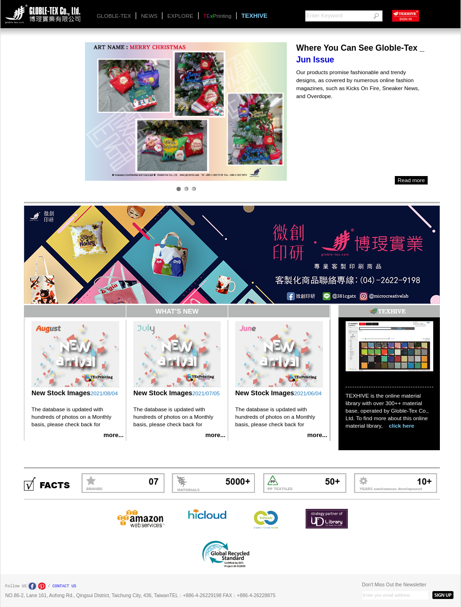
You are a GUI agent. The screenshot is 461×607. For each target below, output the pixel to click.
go (376, 16)
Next (92, 111)
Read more (411, 180)
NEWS (149, 16)
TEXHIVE (254, 15)
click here (401, 426)
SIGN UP (443, 595)
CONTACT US (65, 586)
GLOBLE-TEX (114, 16)
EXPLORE (180, 16)
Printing (217, 16)
